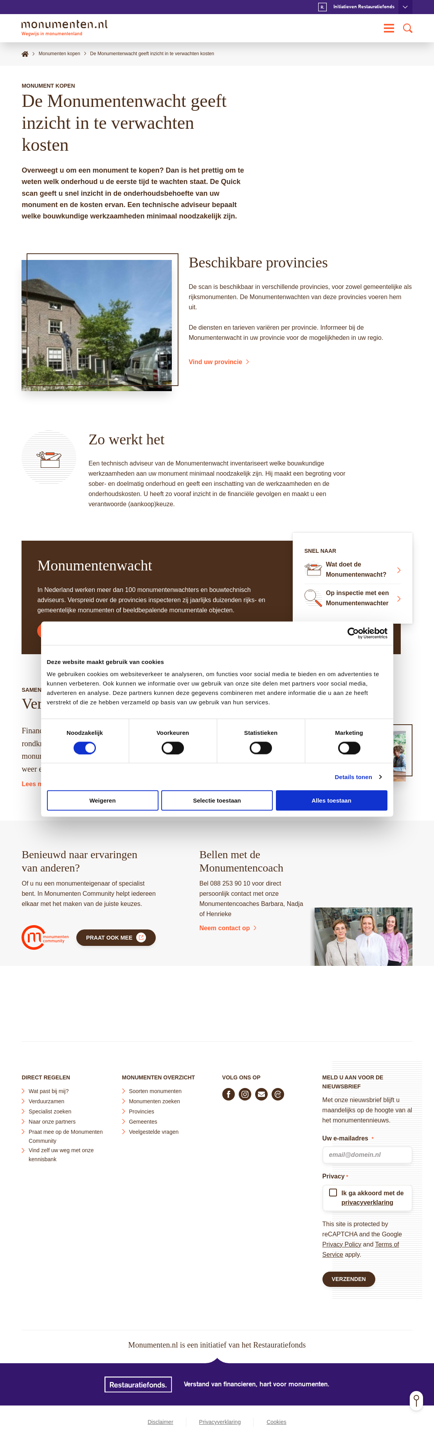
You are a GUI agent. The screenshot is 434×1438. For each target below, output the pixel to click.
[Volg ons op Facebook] (228, 1090)
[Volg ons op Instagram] (245, 1090)
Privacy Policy (342, 1241)
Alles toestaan (331, 800)
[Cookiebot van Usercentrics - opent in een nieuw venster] (353, 633)
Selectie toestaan (217, 800)
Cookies (276, 1422)
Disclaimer (160, 1422)
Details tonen (353, 776)
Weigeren (102, 800)
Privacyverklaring (220, 1422)
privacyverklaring (368, 1199)
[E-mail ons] (261, 1090)
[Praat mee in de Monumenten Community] (278, 1090)
